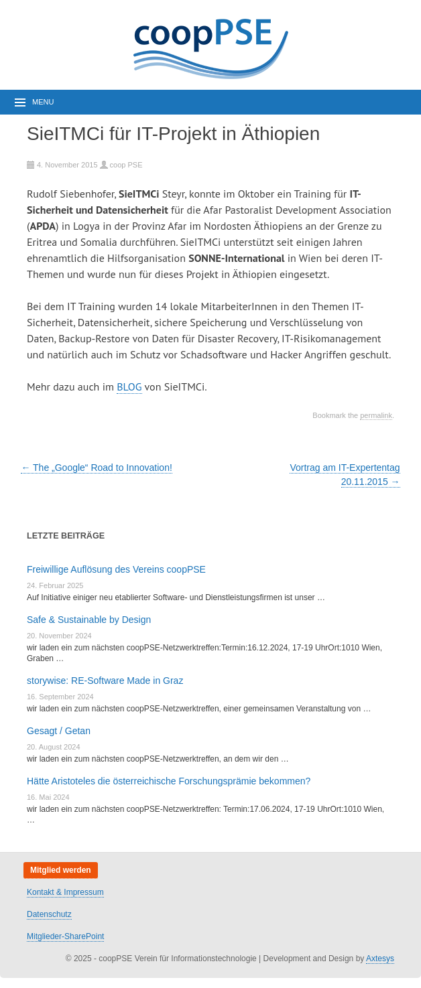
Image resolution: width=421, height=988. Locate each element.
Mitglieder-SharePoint (65, 936)
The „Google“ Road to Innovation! (96, 467)
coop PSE (126, 165)
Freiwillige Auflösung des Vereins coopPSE (116, 569)
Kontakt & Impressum (65, 892)
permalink (376, 415)
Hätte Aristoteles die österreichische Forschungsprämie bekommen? (168, 781)
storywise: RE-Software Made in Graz (105, 680)
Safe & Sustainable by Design (89, 619)
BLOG (129, 386)
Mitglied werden (60, 870)
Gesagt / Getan (59, 730)
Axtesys (380, 958)
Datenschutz (49, 914)
